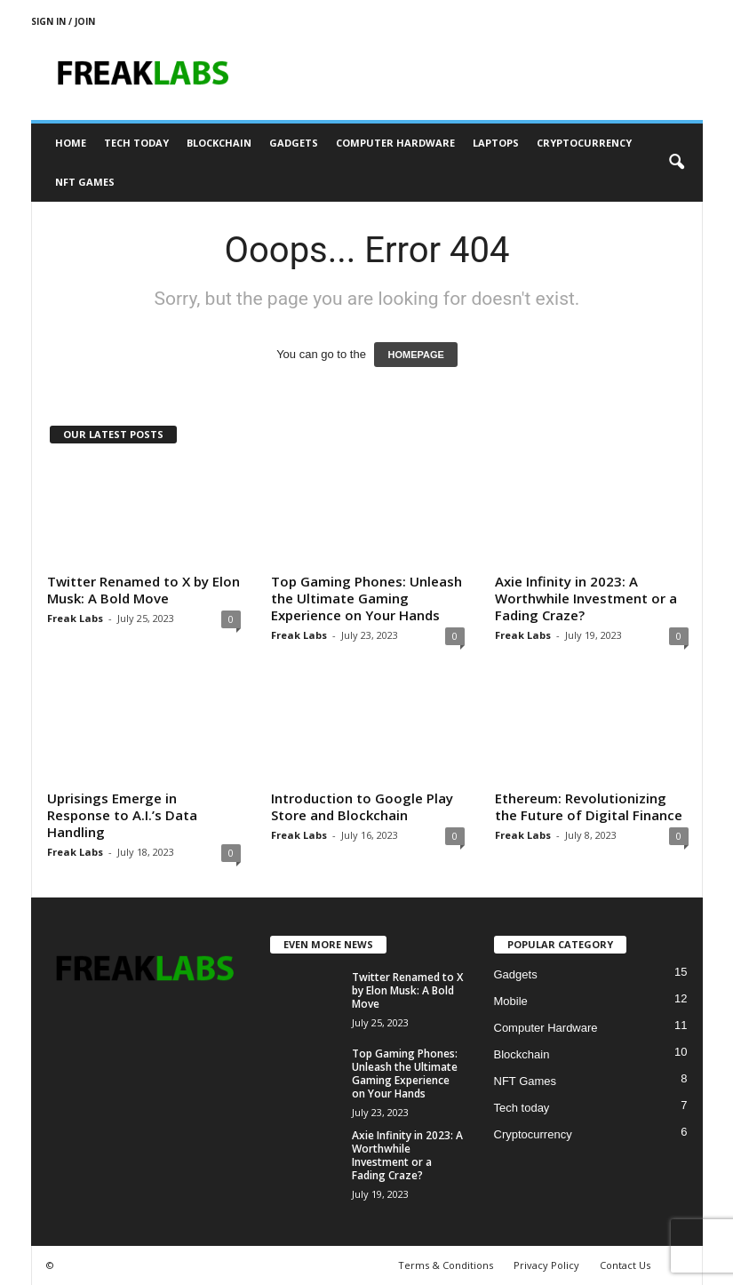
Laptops (496, 142)
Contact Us (625, 1265)
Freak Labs (75, 618)
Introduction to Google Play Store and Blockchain (362, 806)
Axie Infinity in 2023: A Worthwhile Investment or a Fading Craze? (586, 598)
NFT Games (85, 181)
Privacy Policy (546, 1265)
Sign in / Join (63, 21)
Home (70, 142)
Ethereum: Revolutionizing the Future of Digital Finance (588, 806)
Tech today (136, 142)
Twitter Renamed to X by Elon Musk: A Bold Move (143, 589)
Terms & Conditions (445, 1265)
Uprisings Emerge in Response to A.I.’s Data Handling (122, 815)
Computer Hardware (395, 142)
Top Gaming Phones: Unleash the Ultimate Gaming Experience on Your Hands (366, 598)
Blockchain (219, 142)
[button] (676, 162)
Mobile (511, 1001)
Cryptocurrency (584, 142)
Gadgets (293, 142)
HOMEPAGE (415, 354)
